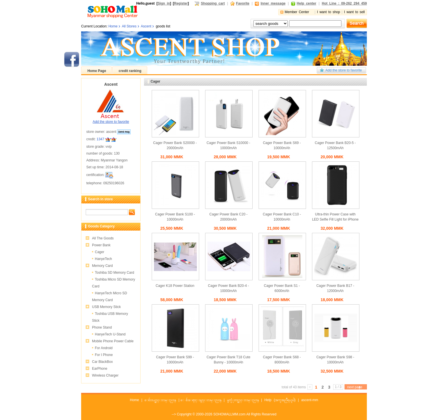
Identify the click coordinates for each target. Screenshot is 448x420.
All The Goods (103, 238)
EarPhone (99, 369)
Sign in (164, 3)
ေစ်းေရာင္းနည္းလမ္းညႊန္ (203, 400)
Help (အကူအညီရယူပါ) (279, 400)
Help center (306, 3)
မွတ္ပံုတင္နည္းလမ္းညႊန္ (243, 400)
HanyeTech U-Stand (110, 334)
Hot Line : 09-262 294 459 (344, 3)
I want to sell (354, 12)
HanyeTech (103, 259)
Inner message (273, 3)
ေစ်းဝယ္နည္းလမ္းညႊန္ (160, 400)
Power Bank (101, 245)
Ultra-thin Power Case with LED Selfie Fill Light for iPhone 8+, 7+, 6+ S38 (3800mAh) (335, 219)
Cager (99, 252)
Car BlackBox (102, 362)
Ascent (146, 26)
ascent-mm (309, 400)
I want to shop (328, 12)
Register (181, 3)
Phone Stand (102, 327)
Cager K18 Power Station (175, 286)
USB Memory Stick (106, 307)
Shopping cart (213, 3)
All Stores (129, 26)
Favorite (242, 3)
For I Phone (104, 355)
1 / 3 (338, 387)
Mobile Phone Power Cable (112, 341)
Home (112, 26)
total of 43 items (294, 387)
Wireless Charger (105, 375)
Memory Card (102, 266)
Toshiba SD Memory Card (114, 273)
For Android (104, 348)
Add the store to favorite (343, 70)
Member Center (297, 12)
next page (354, 387)
